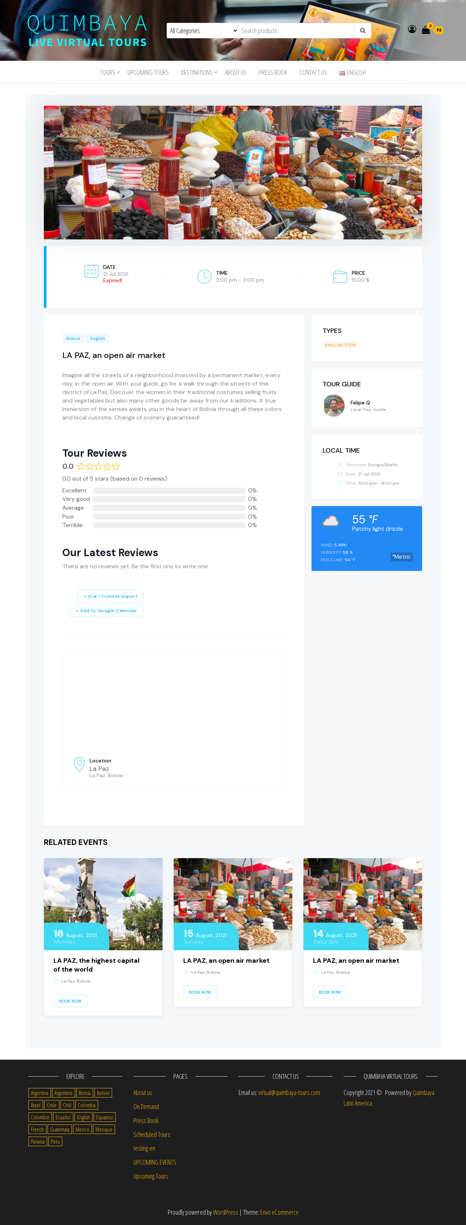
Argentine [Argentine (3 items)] (64, 1092)
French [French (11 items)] (37, 1129)
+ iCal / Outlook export (111, 596)
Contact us (313, 72)
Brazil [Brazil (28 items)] (36, 1105)
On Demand (146, 1106)
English (97, 338)
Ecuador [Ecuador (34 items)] (63, 1117)
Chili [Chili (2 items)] (67, 1105)
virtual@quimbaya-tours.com (289, 1092)
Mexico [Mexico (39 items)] (82, 1129)
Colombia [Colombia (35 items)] (86, 1105)
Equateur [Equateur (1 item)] (104, 1117)
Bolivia (73, 338)
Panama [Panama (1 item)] (38, 1141)
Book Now (70, 1001)
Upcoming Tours (148, 72)
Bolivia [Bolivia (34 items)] (85, 1092)
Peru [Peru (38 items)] (55, 1141)
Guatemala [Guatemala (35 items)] (59, 1129)
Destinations (197, 72)
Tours (107, 72)
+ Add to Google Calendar (106, 611)
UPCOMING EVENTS (154, 1162)
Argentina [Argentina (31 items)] (39, 1092)
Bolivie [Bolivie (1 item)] (103, 1092)
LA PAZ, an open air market (226, 960)
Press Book (273, 72)
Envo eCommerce (279, 1212)
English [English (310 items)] (83, 1117)
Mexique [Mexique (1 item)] (103, 1129)
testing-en (144, 1148)
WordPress (225, 1212)
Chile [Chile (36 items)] (52, 1105)
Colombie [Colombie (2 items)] (40, 1117)
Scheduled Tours (151, 1134)
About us (236, 72)
